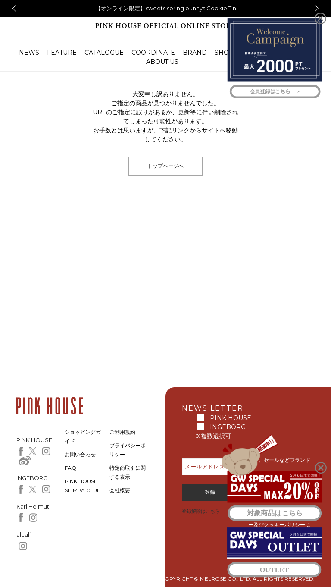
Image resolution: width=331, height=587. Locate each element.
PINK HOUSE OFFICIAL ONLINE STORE (165, 26)
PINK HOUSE (230, 418)
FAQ (70, 468)
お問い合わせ (80, 454)
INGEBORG (228, 427)
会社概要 (119, 490)
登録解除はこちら (201, 511)
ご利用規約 (122, 432)
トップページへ (165, 166)
